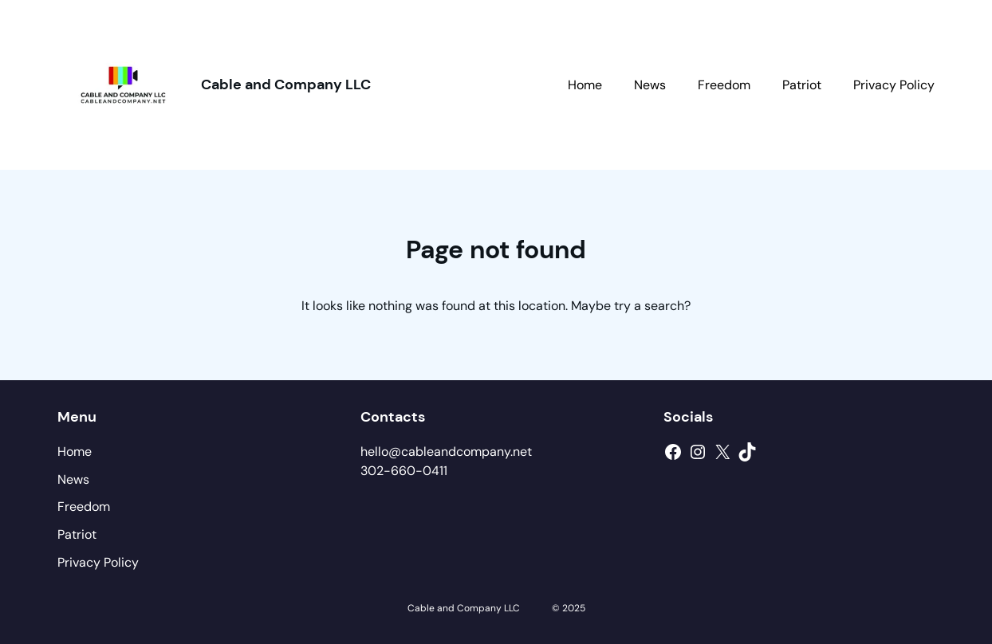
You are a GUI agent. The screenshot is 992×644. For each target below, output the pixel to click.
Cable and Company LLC (286, 84)
